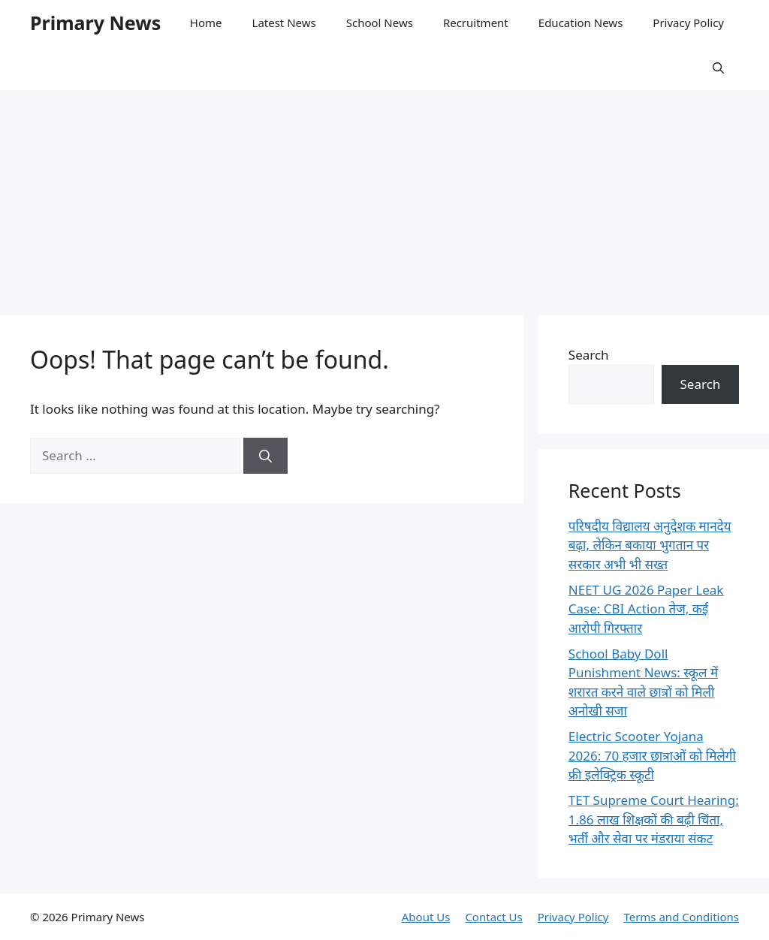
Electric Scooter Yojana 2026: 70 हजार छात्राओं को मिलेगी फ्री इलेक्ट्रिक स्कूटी (652, 755)
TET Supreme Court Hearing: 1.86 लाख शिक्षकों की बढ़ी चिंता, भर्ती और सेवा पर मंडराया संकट (653, 819)
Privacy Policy (688, 22)
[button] (718, 67)
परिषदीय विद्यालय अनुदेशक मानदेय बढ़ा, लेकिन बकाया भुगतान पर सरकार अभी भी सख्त (649, 545)
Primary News (95, 22)
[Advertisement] (384, 195)
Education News (580, 22)
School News (379, 22)
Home (206, 22)
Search (588, 354)
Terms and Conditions (681, 916)
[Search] (265, 456)
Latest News (284, 22)
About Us (426, 916)
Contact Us (493, 916)
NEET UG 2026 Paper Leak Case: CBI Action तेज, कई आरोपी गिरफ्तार (646, 609)
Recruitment (475, 22)
